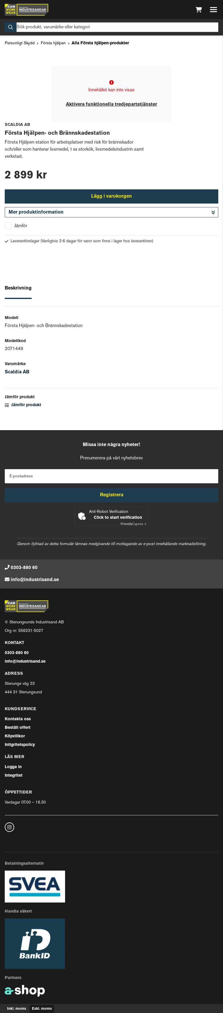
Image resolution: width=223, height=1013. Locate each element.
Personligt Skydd (20, 43)
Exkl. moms (42, 1008)
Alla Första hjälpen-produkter (100, 43)
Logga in (13, 767)
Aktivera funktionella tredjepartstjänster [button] (111, 105)
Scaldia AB (17, 372)
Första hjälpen (53, 43)
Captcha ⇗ (133, 524)
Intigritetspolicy (20, 745)
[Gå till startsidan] (26, 10)
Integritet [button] (13, 776)
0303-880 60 (24, 568)
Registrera (111, 495)
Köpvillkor (15, 736)
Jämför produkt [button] (23, 405)
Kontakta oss (18, 719)
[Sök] (111, 27)
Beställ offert (17, 728)
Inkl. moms (16, 1008)
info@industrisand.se (35, 580)
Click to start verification (118, 518)
